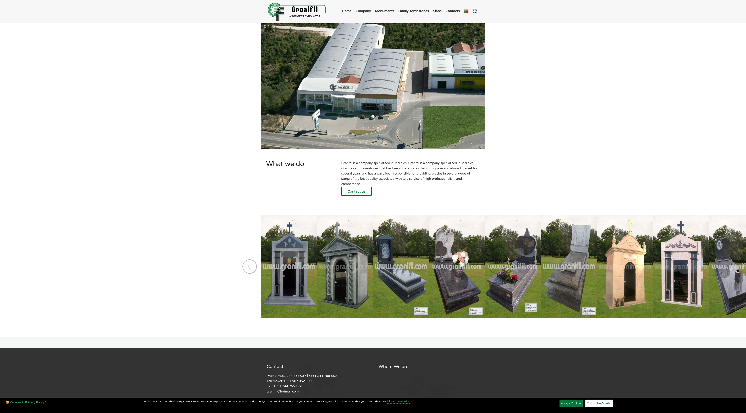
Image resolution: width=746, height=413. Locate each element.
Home (347, 11)
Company (363, 11)
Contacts (453, 11)
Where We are (393, 366)
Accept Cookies (571, 403)
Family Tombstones (413, 11)
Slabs (437, 11)
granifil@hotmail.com (283, 391)
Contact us (356, 191)
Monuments (384, 11)
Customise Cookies (599, 403)
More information (398, 401)
